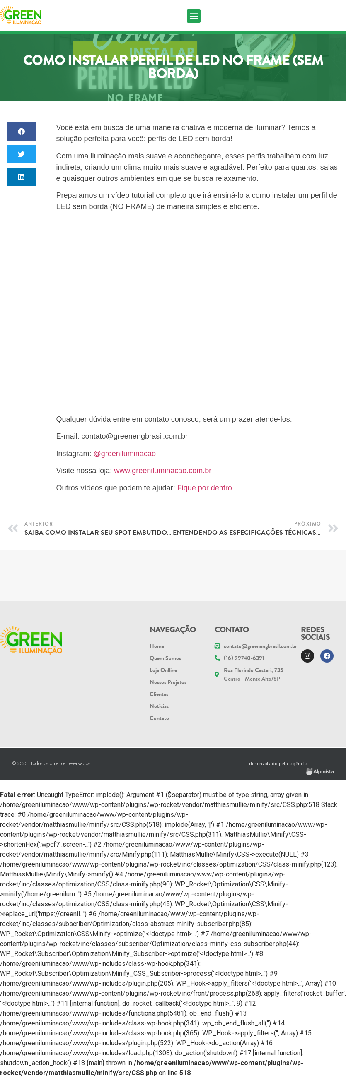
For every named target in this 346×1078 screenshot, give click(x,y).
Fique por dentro (204, 488)
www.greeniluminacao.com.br (162, 470)
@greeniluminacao (125, 453)
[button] (194, 16)
